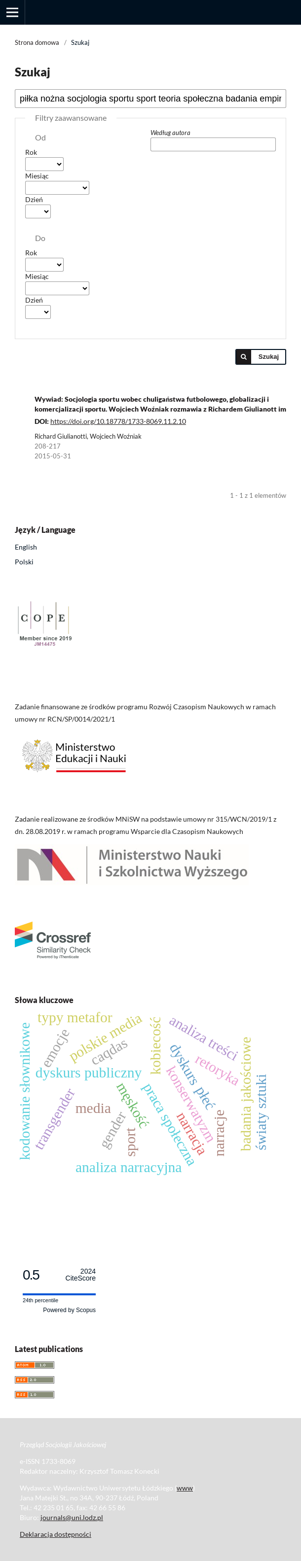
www (185, 1488)
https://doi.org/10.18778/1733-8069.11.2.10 (118, 421)
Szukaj (269, 356)
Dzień (34, 199)
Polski (24, 561)
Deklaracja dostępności (55, 1534)
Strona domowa (37, 42)
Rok (31, 152)
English (26, 547)
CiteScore (81, 1275)
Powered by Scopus (69, 1310)
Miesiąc (37, 176)
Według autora (170, 133)
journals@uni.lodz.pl (71, 1517)
